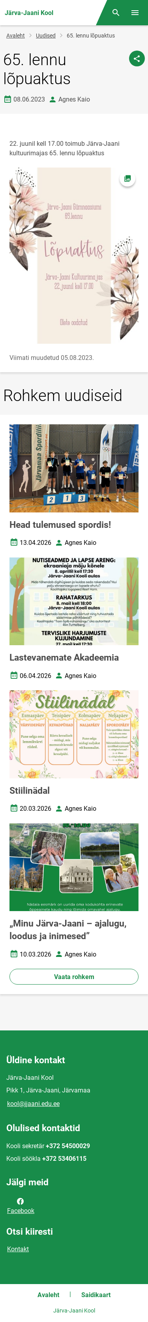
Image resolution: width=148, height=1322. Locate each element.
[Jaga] (137, 58)
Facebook (20, 1205)
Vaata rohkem (74, 977)
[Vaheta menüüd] (135, 12)
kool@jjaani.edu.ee (33, 1103)
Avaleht (15, 35)
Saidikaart (96, 1295)
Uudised (46, 35)
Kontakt (18, 1249)
